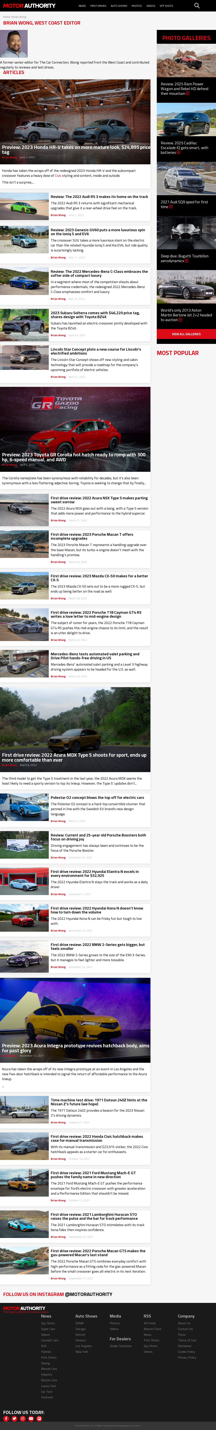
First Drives (98, 5)
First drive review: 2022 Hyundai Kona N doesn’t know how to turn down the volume (97, 910)
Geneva (80, 1340)
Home (6, 16)
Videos (151, 5)
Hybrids (46, 1352)
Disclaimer (185, 1346)
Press (182, 1335)
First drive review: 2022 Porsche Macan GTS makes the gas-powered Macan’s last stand (98, 1253)
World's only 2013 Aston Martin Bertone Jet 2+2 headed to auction (186, 314)
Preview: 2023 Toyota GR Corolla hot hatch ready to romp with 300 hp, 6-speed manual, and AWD (74, 456)
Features (47, 1397)
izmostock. (136, 1426)
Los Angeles (83, 1346)
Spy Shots (166, 5)
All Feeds (150, 1323)
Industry (46, 1374)
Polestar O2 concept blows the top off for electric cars (97, 797)
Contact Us (185, 1329)
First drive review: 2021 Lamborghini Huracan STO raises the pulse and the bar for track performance (94, 1216)
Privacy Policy (187, 1357)
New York (81, 1352)
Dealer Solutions (121, 1346)
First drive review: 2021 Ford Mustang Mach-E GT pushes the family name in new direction (93, 1175)
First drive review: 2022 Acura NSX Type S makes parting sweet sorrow (99, 500)
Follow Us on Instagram (57, 1294)
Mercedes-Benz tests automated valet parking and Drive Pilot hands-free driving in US (95, 656)
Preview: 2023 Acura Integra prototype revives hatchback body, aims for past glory (75, 1047)
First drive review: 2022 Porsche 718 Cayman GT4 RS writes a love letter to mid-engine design (96, 614)
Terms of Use (187, 1340)
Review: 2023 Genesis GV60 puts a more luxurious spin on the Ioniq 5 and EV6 (98, 232)
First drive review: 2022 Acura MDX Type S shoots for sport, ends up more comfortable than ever (74, 756)
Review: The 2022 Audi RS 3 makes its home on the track (99, 197)
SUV (44, 1346)
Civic (58, 175)
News (82, 5)
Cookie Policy (186, 1352)
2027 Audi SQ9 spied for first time (184, 204)
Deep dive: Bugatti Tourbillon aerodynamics (184, 258)
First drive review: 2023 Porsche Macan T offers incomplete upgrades (92, 536)
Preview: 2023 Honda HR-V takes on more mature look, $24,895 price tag (76, 148)
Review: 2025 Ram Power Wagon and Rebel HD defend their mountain (184, 88)
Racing (45, 1363)
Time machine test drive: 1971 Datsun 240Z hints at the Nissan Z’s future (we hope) (99, 1102)
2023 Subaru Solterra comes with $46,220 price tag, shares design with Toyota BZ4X (95, 315)
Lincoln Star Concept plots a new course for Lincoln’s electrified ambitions (96, 351)
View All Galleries (186, 334)
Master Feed (152, 1329)
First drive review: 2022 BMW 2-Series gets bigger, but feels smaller (98, 946)
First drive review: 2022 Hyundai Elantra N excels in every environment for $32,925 (95, 873)
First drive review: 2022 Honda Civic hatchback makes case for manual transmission (97, 1138)
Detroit (80, 1335)
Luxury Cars (48, 1386)
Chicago (80, 1329)
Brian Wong (9, 157)
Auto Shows (119, 5)
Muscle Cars (49, 1369)
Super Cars (48, 1329)
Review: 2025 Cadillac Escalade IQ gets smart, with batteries (184, 147)
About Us (184, 1323)
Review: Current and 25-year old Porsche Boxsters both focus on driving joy (98, 837)
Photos (137, 5)
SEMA (79, 1323)
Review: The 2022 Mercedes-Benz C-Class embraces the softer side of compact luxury (99, 273)
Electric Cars (49, 1380)
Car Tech (46, 1392)
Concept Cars (49, 1340)
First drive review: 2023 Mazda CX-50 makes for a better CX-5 (99, 578)
